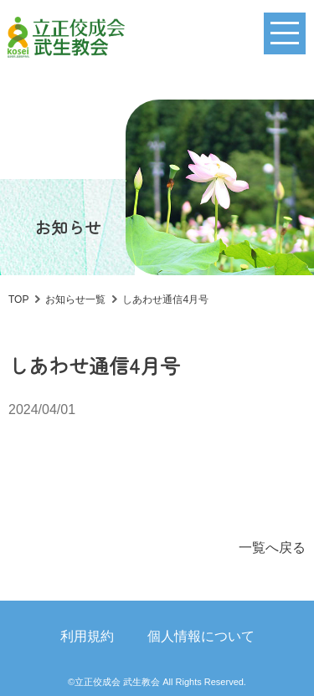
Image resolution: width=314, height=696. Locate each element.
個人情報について (201, 636)
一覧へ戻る (272, 547)
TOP (18, 299)
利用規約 (87, 636)
